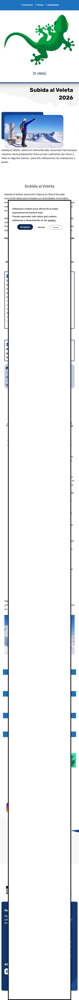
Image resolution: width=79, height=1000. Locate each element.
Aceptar (24, 227)
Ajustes (56, 227)
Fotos (38, 5)
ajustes (54, 220)
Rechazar (41, 227)
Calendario (52, 5)
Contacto (26, 5)
